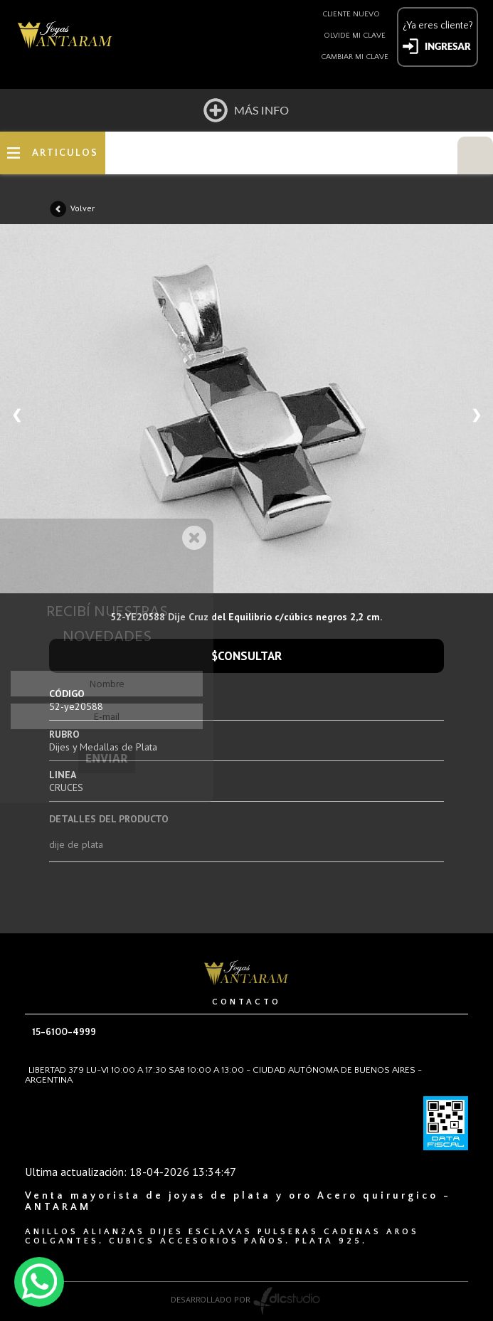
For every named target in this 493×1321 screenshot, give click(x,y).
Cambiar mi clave (354, 57)
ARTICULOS (65, 153)
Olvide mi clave (355, 35)
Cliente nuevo (351, 14)
